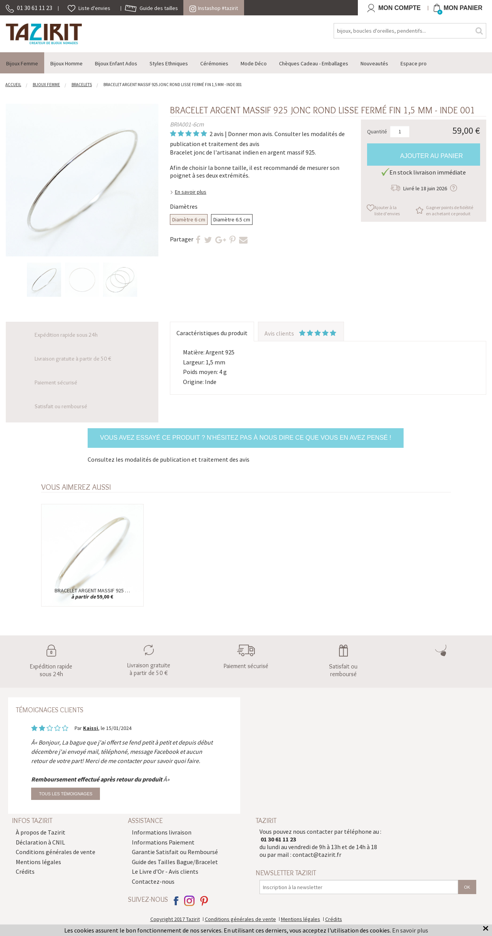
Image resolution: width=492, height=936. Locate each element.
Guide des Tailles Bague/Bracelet (175, 862)
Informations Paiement (163, 842)
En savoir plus (190, 191)
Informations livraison (161, 832)
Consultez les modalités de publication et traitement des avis (168, 459)
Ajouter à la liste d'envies (387, 210)
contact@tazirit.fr (317, 854)
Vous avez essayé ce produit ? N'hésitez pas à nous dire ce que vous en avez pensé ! (245, 437)
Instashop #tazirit (213, 8)
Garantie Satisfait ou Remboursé (175, 852)
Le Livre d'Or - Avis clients (165, 871)
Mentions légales (38, 862)
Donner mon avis (250, 134)
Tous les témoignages (65, 793)
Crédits (25, 871)
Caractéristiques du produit (212, 333)
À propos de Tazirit (40, 832)
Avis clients (300, 333)
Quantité (377, 131)
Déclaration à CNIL (40, 842)
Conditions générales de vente (55, 852)
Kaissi (90, 728)
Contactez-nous (153, 881)
